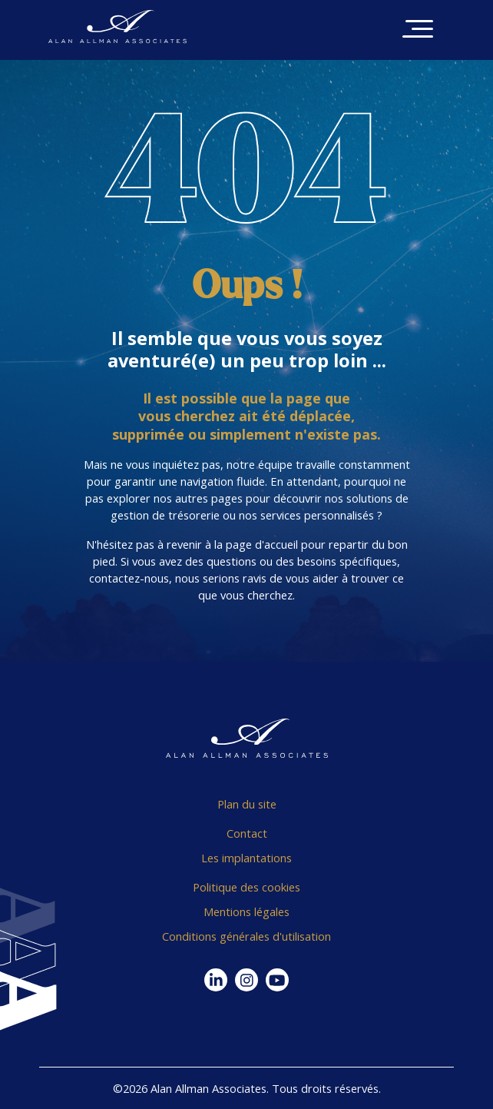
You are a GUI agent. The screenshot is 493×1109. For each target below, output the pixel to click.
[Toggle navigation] (418, 30)
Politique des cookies (246, 887)
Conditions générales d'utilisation (246, 936)
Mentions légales (246, 911)
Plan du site (246, 804)
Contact (247, 833)
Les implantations (246, 857)
